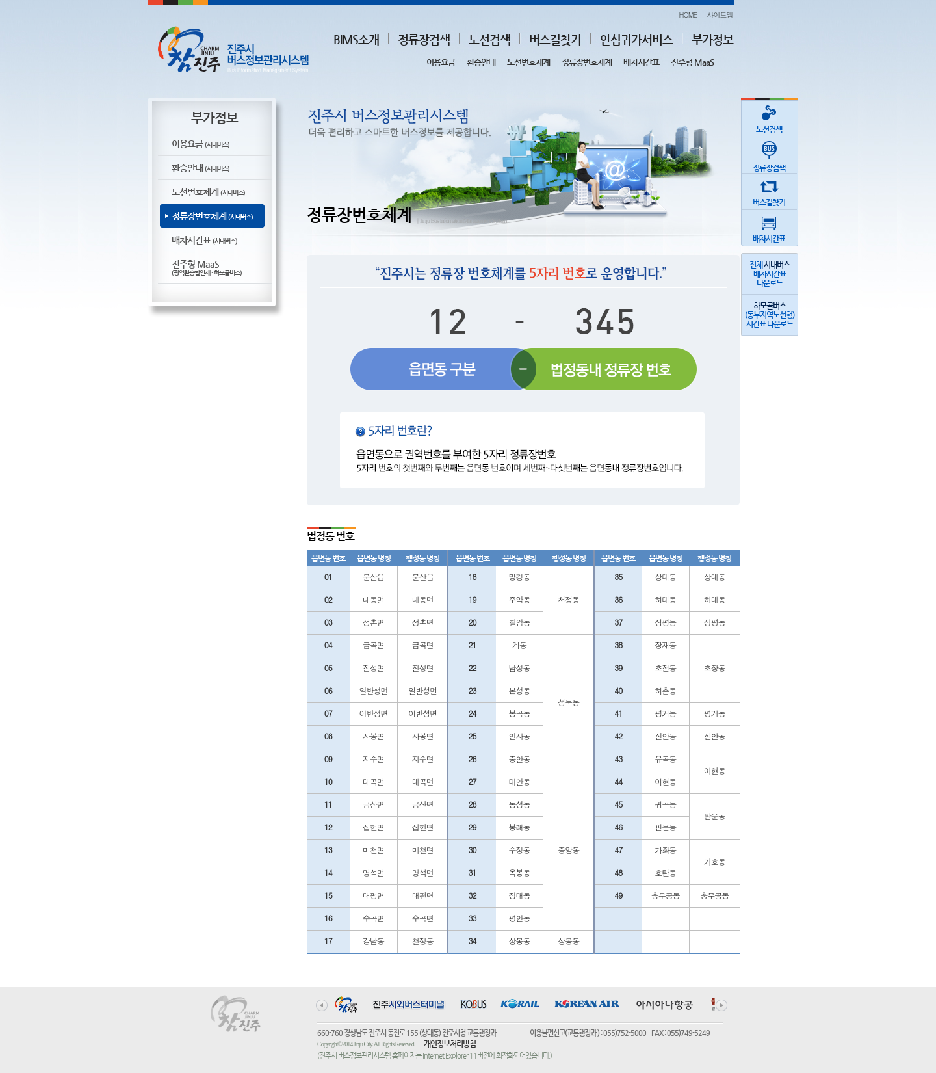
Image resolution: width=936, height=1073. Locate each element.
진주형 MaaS (692, 62)
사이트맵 (720, 15)
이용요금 (440, 62)
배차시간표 (641, 62)
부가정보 (712, 39)
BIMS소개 (356, 39)
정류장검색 (424, 39)
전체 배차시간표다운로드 (769, 273)
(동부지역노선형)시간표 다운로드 (769, 314)
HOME (688, 15)
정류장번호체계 (587, 62)
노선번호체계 (528, 62)
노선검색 (489, 39)
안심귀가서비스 (636, 39)
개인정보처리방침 (450, 1043)
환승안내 (481, 62)
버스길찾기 (555, 39)
